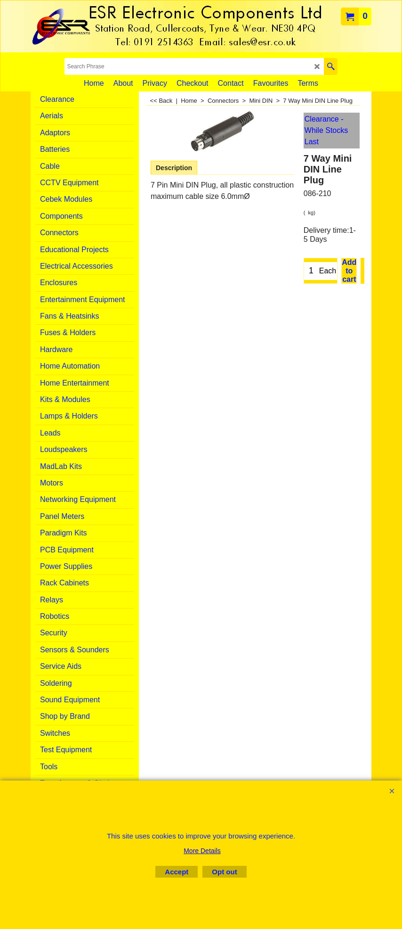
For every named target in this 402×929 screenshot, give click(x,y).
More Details (202, 851)
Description (174, 168)
